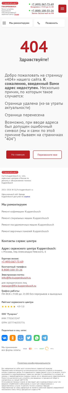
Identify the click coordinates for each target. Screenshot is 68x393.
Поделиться (5, 338)
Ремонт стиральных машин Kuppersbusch (25, 218)
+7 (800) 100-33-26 (42, 10)
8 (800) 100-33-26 (12, 269)
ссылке (27, 196)
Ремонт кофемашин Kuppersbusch (21, 211)
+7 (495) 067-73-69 (43, 4)
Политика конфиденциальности (33, 362)
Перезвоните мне (47, 154)
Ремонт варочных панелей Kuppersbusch (25, 231)
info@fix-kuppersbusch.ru (16, 277)
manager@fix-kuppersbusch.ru (19, 285)
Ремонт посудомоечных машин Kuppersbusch (28, 224)
